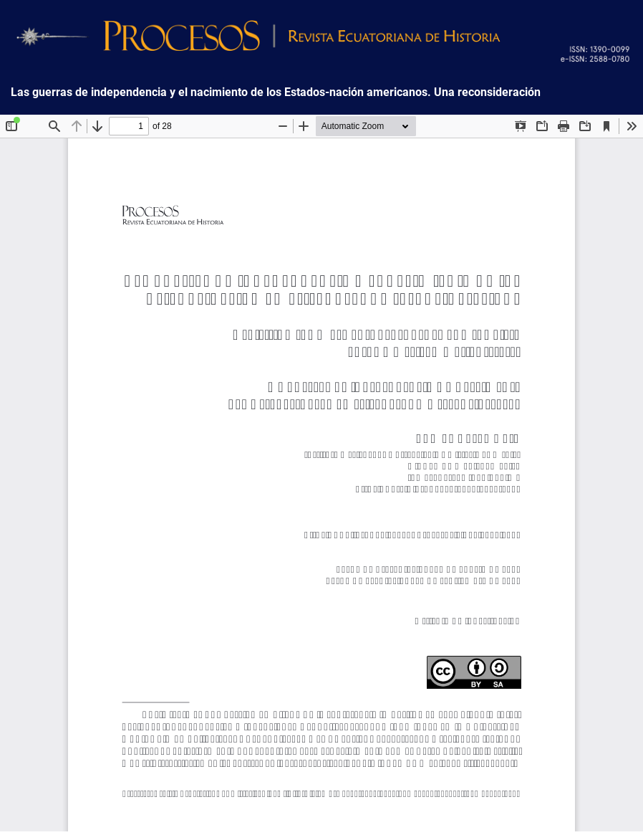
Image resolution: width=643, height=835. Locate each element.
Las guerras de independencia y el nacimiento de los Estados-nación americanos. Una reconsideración (276, 92)
